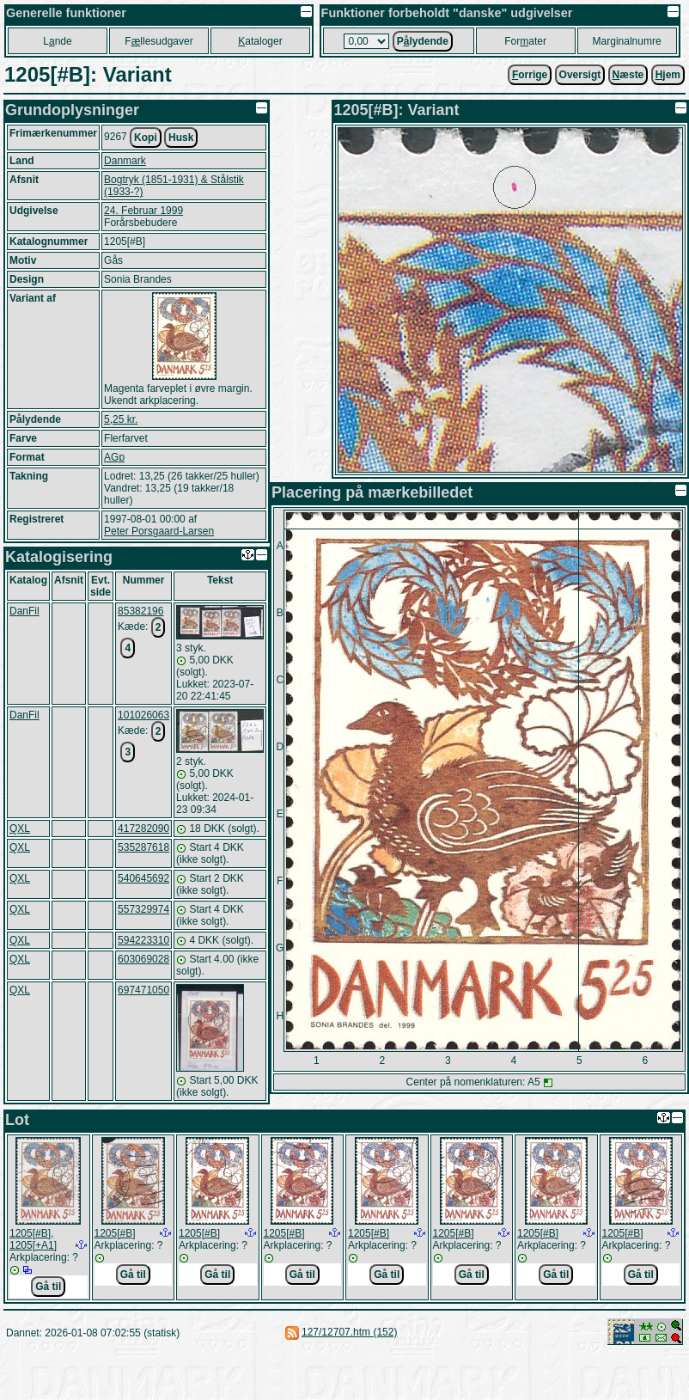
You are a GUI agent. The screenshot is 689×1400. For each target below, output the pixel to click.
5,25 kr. (120, 419)
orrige (529, 75)
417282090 (143, 828)
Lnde (57, 41)
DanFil (24, 611)
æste (628, 75)
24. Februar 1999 (143, 211)
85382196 (140, 611)
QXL (19, 828)
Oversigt (580, 75)
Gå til (48, 1287)
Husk (180, 137)
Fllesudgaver (158, 41)
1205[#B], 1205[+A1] (33, 1239)
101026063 (143, 715)
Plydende (422, 41)
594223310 (143, 940)
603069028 (143, 959)
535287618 (143, 847)
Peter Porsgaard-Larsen (159, 531)
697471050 (143, 990)
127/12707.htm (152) (349, 1332)
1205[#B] (115, 1233)
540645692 (143, 878)
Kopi (145, 137)
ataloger (260, 41)
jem (667, 75)
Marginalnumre (627, 41)
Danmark (125, 161)
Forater (525, 41)
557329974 (143, 909)
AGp (114, 457)
